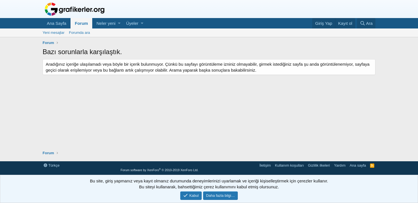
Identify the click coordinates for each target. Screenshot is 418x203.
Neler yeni (106, 23)
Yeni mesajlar (54, 32)
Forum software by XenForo (159, 170)
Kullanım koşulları (289, 165)
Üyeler (132, 23)
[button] (119, 23)
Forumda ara (79, 32)
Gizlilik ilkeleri (319, 165)
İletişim (265, 165)
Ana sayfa (358, 165)
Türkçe (52, 165)
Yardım (340, 165)
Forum (81, 23)
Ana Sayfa (56, 23)
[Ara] (366, 23)
